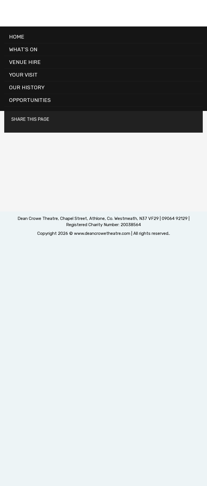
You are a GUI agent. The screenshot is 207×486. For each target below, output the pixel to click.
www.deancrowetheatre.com (102, 233)
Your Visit (23, 75)
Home (16, 37)
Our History (27, 87)
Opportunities (30, 100)
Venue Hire (25, 62)
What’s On (23, 49)
